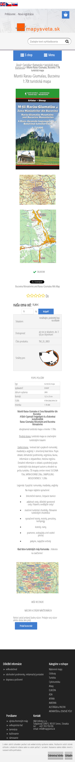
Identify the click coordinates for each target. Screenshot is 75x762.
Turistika (27, 65)
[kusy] (27, 311)
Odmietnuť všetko (55, 755)
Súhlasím (68, 755)
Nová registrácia (25, 14)
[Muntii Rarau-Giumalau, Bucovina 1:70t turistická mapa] (37, 90)
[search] (67, 42)
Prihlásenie (10, 14)
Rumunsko (38, 65)
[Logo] (37, 28)
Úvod (18, 65)
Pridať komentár (26, 625)
